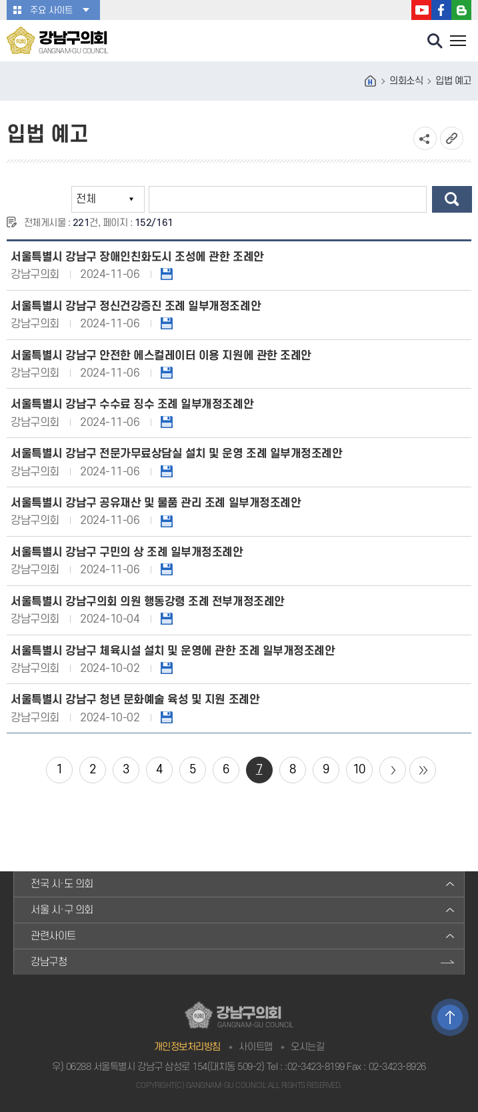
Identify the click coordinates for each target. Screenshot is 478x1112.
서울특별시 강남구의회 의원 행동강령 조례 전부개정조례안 (148, 601)
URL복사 (451, 138)
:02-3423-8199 (315, 1067)
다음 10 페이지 (392, 770)
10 (359, 769)
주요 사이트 (51, 10)
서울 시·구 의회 (62, 910)
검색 (452, 199)
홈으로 (371, 81)
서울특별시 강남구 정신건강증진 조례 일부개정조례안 (136, 306)
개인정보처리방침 (187, 1047)
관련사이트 (53, 936)
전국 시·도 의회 (62, 884)
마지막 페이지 (422, 770)
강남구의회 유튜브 (421, 10)
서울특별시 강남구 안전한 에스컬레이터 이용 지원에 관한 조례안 (161, 355)
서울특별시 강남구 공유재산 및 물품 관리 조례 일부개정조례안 (156, 503)
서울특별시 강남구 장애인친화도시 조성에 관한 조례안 (137, 257)
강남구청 (49, 962)
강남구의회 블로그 (461, 10)
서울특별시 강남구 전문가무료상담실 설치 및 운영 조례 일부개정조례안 (176, 453)
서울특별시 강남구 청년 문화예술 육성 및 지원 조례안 (135, 699)
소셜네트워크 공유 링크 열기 (425, 138)
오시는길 (307, 1047)
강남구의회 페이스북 (441, 10)
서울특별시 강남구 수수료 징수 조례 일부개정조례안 (132, 404)
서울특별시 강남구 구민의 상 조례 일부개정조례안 (127, 552)
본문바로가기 (0, 0)
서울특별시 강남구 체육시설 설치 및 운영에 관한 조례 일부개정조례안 (173, 651)
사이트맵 (255, 1047)
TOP (450, 1017)
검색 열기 (435, 41)
